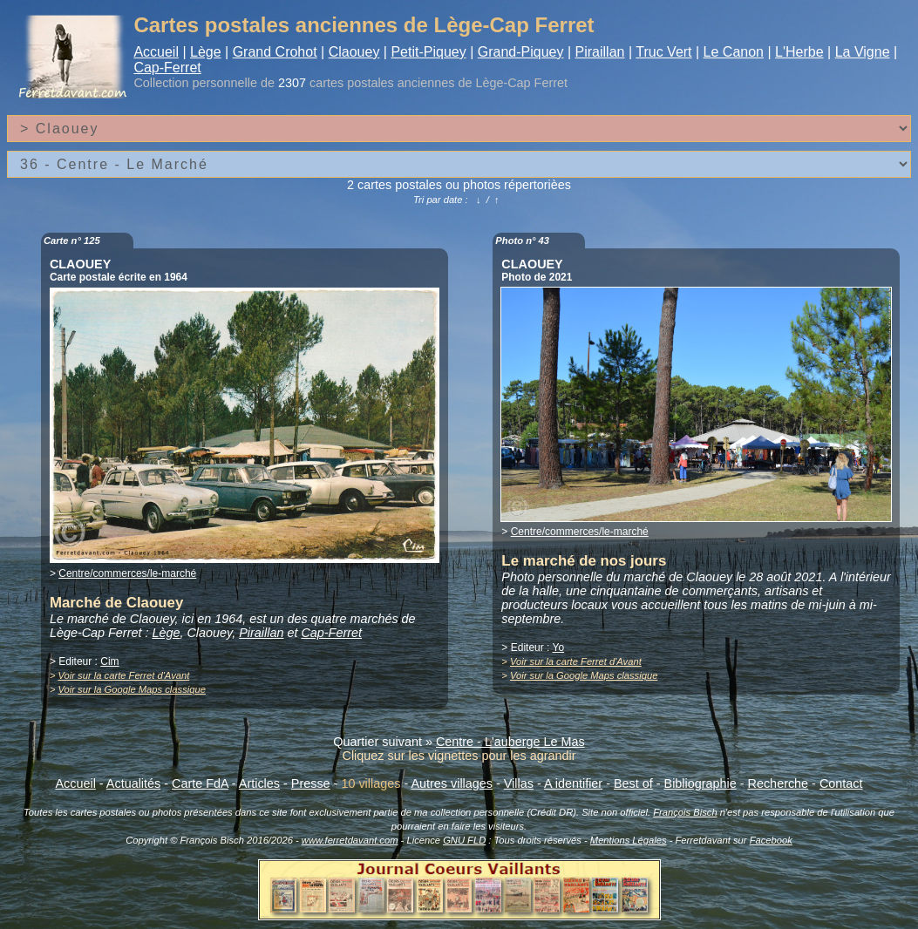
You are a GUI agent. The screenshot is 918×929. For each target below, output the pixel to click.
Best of (633, 783)
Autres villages (452, 783)
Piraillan (600, 51)
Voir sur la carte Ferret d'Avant (124, 675)
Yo (559, 647)
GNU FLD (464, 840)
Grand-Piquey (521, 51)
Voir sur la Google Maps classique (132, 689)
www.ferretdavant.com (350, 840)
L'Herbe (799, 51)
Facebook (771, 840)
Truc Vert (663, 51)
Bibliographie (700, 783)
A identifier (573, 783)
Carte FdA (200, 783)
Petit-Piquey (428, 51)
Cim (109, 661)
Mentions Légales (628, 840)
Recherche (778, 783)
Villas (519, 783)
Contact (841, 783)
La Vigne (862, 51)
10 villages (370, 783)
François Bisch (685, 812)
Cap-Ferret (167, 67)
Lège (205, 51)
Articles (259, 783)
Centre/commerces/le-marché (127, 573)
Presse (310, 783)
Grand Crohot (275, 51)
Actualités (133, 783)
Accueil (156, 51)
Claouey (354, 51)
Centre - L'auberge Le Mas (510, 742)
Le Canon (734, 51)
